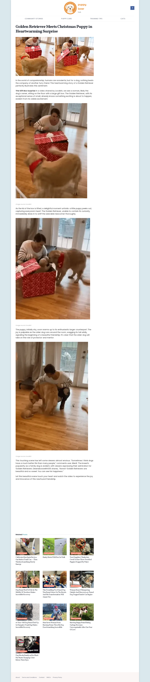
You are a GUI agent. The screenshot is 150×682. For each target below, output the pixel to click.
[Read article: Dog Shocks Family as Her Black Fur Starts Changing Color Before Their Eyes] (28, 644)
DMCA (49, 677)
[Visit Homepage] (75, 8)
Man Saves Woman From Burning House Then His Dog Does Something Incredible (53, 625)
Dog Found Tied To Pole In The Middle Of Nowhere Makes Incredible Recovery (27, 592)
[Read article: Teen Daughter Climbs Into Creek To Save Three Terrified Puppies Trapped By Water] (82, 546)
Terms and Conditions (29, 677)
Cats (123, 18)
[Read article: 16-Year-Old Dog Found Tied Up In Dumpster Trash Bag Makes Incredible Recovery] (28, 612)
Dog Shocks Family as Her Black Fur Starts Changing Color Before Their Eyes (27, 657)
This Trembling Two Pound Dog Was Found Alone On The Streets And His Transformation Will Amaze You (54, 593)
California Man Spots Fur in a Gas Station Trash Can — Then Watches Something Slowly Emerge (26, 560)
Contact (41, 677)
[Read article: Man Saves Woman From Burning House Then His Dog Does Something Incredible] (55, 612)
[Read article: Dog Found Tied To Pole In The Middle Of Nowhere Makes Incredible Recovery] (28, 579)
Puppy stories (22, 553)
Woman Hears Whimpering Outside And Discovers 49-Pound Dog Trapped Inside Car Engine (82, 592)
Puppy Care (66, 18)
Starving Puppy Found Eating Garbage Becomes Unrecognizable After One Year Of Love (81, 626)
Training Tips (96, 18)
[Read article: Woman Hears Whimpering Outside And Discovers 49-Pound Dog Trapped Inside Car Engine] (82, 579)
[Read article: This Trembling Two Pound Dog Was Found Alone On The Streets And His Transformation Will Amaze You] (55, 579)
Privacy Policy (57, 677)
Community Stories (34, 18)
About (18, 677)
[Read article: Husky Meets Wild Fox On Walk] (55, 546)
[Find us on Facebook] (132, 8)
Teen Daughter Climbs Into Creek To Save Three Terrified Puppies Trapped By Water (81, 559)
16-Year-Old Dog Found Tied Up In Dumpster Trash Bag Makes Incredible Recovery (27, 625)
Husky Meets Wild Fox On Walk (54, 557)
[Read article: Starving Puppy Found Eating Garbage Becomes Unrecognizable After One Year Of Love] (82, 612)
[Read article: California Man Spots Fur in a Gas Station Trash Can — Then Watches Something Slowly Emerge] (28, 546)
